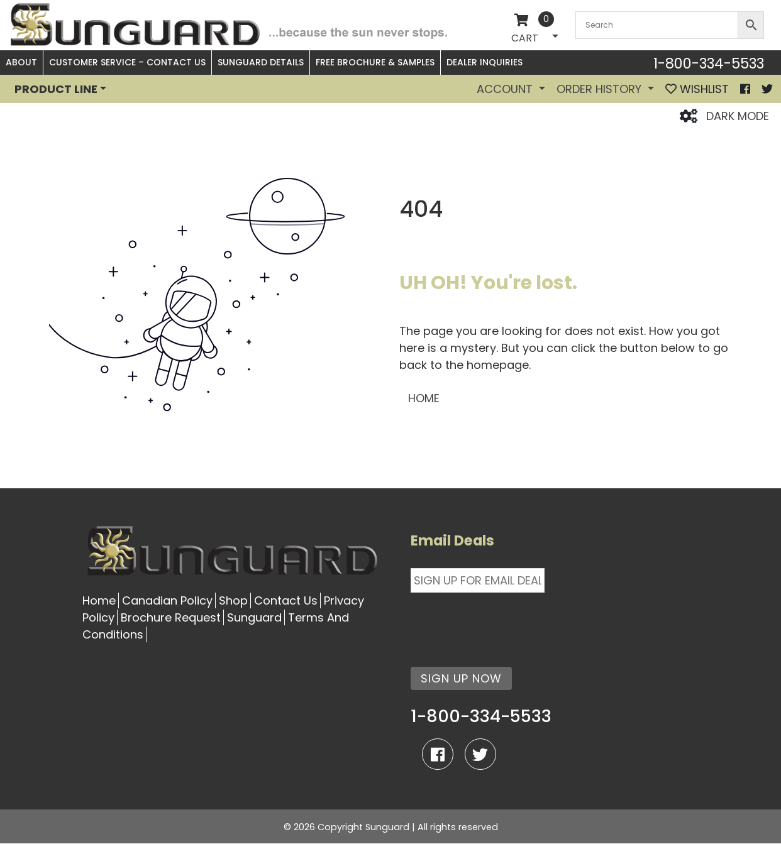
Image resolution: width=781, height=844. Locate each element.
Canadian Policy (167, 600)
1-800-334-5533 (708, 63)
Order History (601, 89)
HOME (424, 398)
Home (99, 600)
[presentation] (506, 622)
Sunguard (254, 617)
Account (506, 89)
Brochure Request (171, 617)
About (21, 62)
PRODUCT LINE (55, 89)
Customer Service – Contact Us (127, 62)
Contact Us (286, 600)
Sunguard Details (261, 62)
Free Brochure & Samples (375, 62)
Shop (233, 600)
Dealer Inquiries (484, 62)
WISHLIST (697, 89)
